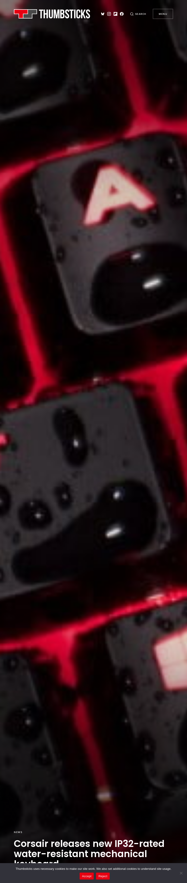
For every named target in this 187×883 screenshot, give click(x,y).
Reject (102, 876)
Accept (86, 876)
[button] (137, 14)
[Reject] (181, 873)
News (18, 832)
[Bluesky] (101, 14)
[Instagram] (107, 14)
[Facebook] (120, 14)
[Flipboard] (113, 14)
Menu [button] (163, 13)
